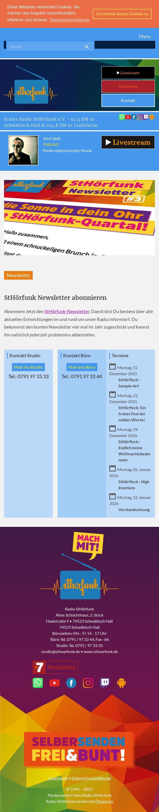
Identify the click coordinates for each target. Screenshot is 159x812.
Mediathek (128, 85)
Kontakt (128, 99)
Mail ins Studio (28, 366)
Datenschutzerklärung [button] (70, 20)
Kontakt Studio (25, 355)
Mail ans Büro (81, 366)
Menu (145, 36)
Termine (120, 355)
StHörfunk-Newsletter (66, 311)
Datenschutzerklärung (91, 777)
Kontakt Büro (77, 355)
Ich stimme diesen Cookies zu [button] (122, 14)
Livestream (128, 72)
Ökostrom (104, 800)
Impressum (58, 777)
